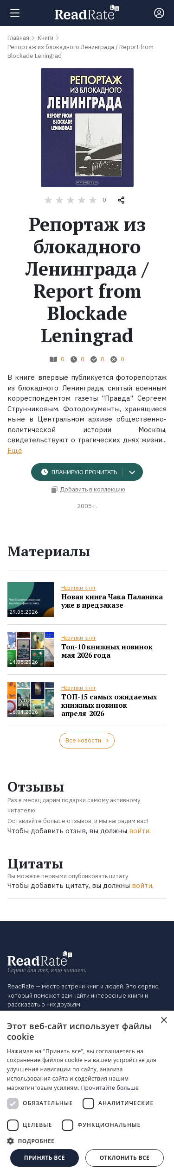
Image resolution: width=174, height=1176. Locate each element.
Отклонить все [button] (124, 1158)
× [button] (163, 1020)
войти (139, 830)
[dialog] (87, 1093)
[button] (87, 1140)
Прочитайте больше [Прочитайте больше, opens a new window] (110, 1088)
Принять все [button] (44, 1158)
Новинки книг (78, 588)
